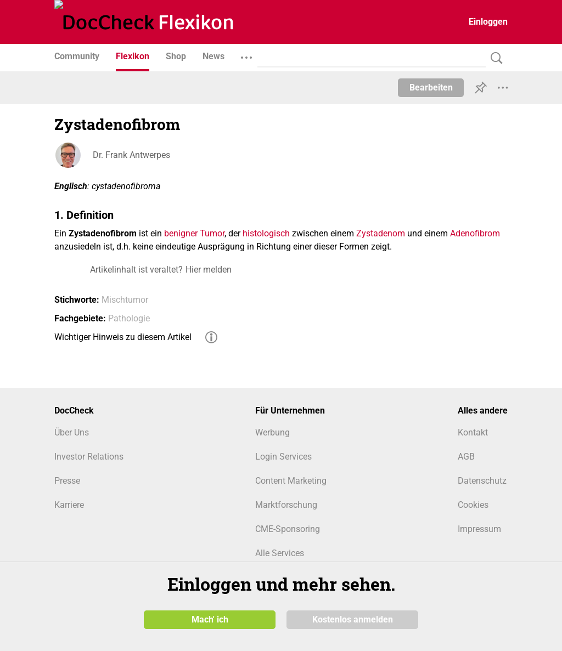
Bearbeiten (431, 87)
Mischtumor (125, 300)
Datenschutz (482, 480)
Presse (67, 480)
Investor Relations (88, 456)
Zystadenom (380, 233)
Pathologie (129, 318)
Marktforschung (286, 505)
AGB (466, 456)
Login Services (283, 456)
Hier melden (209, 269)
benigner (181, 233)
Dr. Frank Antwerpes (131, 155)
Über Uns (71, 432)
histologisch (266, 233)
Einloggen (488, 21)
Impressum (479, 529)
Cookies (473, 505)
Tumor (212, 233)
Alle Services (279, 553)
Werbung (272, 432)
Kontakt (473, 432)
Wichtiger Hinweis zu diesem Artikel (123, 337)
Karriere (69, 505)
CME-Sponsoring (287, 529)
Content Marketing (291, 480)
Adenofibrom (475, 233)
